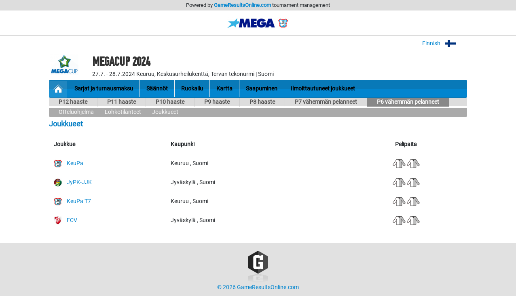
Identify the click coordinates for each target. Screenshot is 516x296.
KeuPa (75, 163)
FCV (72, 220)
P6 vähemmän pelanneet (408, 102)
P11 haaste (121, 102)
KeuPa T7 (79, 201)
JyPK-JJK (79, 182)
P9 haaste (217, 102)
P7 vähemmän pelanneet (326, 102)
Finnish (444, 43)
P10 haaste (170, 102)
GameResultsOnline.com (242, 5)
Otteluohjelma (76, 112)
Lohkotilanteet (123, 112)
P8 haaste (262, 102)
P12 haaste (73, 102)
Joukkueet (165, 112)
